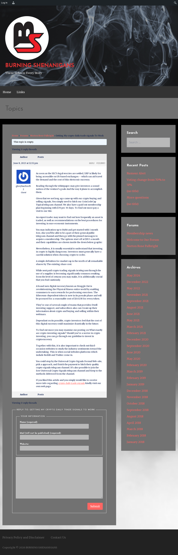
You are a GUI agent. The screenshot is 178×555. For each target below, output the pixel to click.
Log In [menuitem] (4, 2)
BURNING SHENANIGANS (39, 66)
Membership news (140, 233)
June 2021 (133, 314)
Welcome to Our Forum (143, 239)
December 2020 (137, 339)
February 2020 (137, 365)
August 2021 (135, 307)
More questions (138, 197)
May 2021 (133, 320)
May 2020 (133, 358)
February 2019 (136, 378)
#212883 (100, 163)
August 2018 (135, 416)
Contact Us (58, 537)
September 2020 (138, 346)
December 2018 (137, 391)
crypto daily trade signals (71, 383)
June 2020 (133, 352)
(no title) (133, 191)
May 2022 (133, 288)
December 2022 (137, 282)
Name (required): (29, 422)
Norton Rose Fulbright (42, 135)
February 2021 (136, 333)
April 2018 (134, 423)
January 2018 (135, 442)
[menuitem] (13, 3)
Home (7, 92)
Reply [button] (92, 163)
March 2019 (135, 371)
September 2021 (137, 301)
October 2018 (136, 403)
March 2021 (135, 326)
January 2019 (135, 384)
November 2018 (137, 397)
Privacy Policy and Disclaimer (23, 537)
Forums (24, 135)
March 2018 (135, 429)
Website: (24, 444)
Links (21, 92)
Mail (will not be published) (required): (40, 433)
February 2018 (136, 435)
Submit (95, 506)
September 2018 (138, 410)
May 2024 (133, 275)
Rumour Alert (136, 173)
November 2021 (137, 294)
